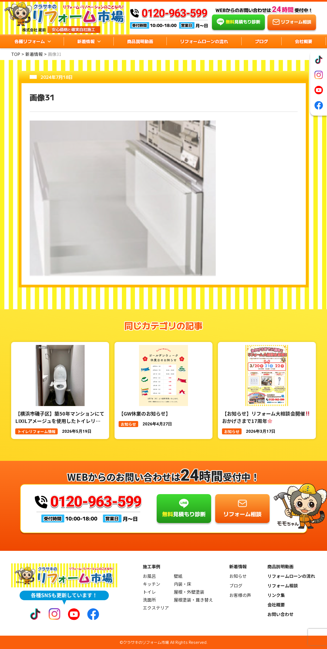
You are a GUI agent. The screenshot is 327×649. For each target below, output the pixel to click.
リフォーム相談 (282, 585)
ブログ (261, 41)
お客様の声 (240, 595)
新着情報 (34, 54)
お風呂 (149, 576)
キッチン (151, 584)
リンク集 (276, 595)
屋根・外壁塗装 (189, 592)
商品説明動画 (140, 41)
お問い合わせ (280, 614)
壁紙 (178, 576)
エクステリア (156, 608)
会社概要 (303, 41)
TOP (15, 54)
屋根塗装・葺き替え (193, 600)
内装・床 (182, 584)
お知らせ (238, 576)
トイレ (149, 592)
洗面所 (149, 600)
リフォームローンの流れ (204, 41)
